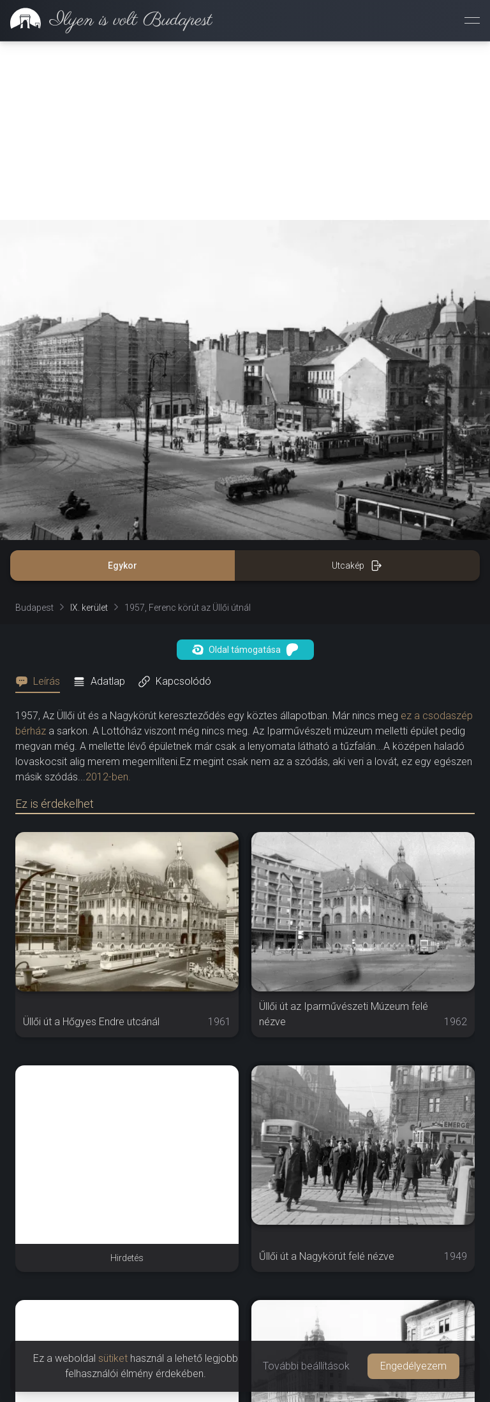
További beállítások (306, 1366)
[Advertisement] (245, 130)
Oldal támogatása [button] (245, 649)
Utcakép (357, 565)
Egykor (122, 565)
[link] (106, 20)
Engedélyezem (413, 1366)
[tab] (41, 681)
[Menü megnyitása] (472, 20)
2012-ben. (108, 777)
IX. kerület (89, 607)
